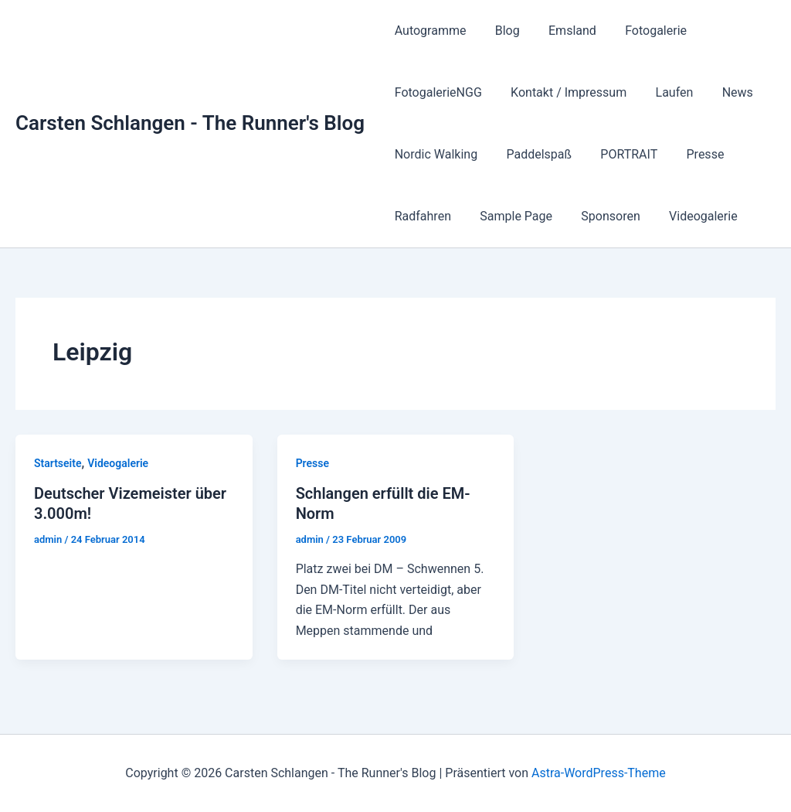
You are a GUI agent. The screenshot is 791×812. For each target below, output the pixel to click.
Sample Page (510, 216)
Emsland (562, 30)
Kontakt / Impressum (562, 92)
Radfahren (420, 216)
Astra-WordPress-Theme (598, 773)
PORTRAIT (618, 154)
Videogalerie (688, 216)
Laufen (664, 92)
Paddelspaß (532, 154)
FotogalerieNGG (436, 92)
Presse (691, 154)
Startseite (57, 463)
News (723, 92)
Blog (501, 30)
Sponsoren (600, 216)
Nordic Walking (433, 154)
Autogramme (428, 30)
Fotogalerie (642, 30)
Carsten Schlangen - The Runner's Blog (190, 123)
